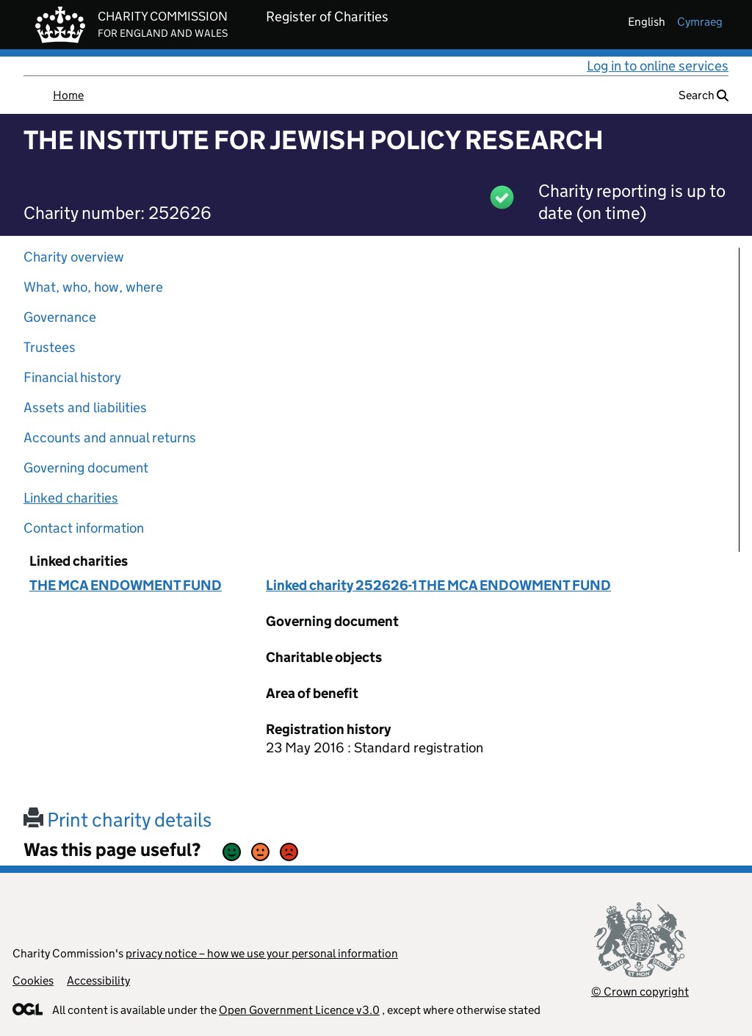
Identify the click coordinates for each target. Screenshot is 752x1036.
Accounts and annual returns (110, 437)
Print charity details (118, 819)
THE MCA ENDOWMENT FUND (125, 585)
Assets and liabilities (85, 407)
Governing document (86, 467)
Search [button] (703, 95)
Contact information (84, 527)
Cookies (33, 981)
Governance (60, 317)
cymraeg (700, 22)
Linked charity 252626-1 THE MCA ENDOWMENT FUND (438, 585)
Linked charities (71, 497)
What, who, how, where (93, 286)
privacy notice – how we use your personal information (262, 953)
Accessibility (98, 981)
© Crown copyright (640, 992)
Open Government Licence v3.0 (299, 1010)
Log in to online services (657, 65)
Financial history (72, 377)
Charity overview (74, 256)
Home (68, 95)
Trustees (50, 347)
